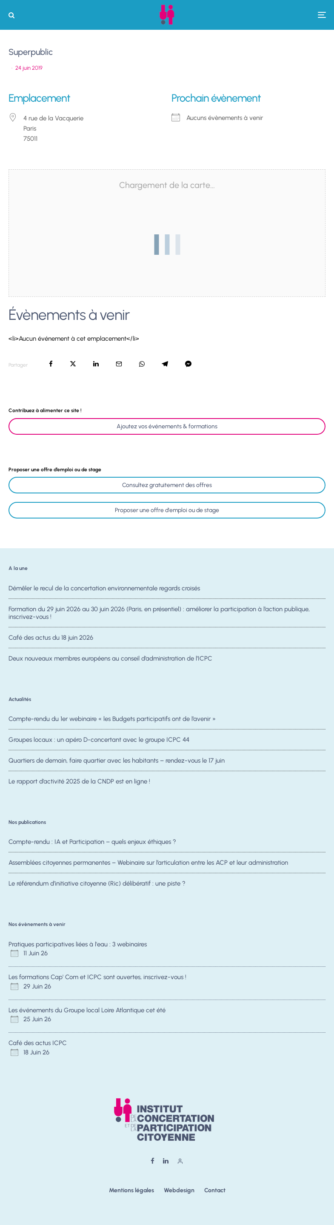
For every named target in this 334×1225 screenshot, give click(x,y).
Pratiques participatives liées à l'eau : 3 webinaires (78, 944)
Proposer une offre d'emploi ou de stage (167, 510)
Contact (215, 1190)
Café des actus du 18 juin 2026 (51, 639)
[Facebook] (152, 1161)
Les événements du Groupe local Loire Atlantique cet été (87, 1010)
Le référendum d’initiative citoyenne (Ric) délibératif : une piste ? (97, 885)
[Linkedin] (166, 1161)
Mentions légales (131, 1190)
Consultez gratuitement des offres (167, 485)
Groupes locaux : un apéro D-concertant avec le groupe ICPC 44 (99, 740)
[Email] (119, 364)
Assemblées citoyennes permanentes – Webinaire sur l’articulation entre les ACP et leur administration (148, 863)
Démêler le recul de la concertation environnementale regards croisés (104, 588)
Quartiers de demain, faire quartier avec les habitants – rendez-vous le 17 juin (117, 762)
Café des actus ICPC (38, 1043)
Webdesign (179, 1190)
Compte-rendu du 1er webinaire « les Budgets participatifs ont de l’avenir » (112, 719)
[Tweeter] (73, 364)
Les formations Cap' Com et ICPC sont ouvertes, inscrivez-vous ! (97, 977)
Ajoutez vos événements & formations (167, 426)
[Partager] (51, 364)
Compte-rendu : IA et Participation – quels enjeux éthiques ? (92, 842)
